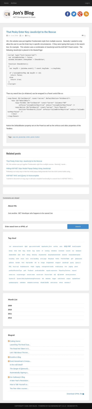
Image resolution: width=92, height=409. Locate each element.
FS (76, 406)
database (78, 250)
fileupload (51, 258)
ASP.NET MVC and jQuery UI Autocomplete (22, 176)
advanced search (18, 246)
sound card (39, 274)
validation (23, 282)
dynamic (64, 254)
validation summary (33, 282)
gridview (11, 262)
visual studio (44, 282)
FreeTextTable (65, 258)
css (73, 250)
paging (71, 266)
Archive (14, 3)
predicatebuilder (40, 270)
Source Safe (48, 274)
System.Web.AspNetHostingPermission (28, 278)
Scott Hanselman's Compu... (20, 361)
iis (38, 262)
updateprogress (13, 282)
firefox (57, 258)
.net (10, 246)
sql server (60, 274)
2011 (10, 314)
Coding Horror (15, 341)
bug (33, 250)
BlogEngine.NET (55, 406)
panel (32, 137)
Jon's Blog (23, 13)
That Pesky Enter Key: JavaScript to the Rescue (31, 31)
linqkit (32, 266)
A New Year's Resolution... (19, 381)
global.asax (78, 258)
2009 (10, 306)
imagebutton (50, 262)
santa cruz (12, 274)
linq (10, 266)
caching (47, 250)
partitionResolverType (15, 270)
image (43, 262)
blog (24, 250)
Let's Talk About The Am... (19, 353)
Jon (22, 36)
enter (28, 137)
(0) (84, 36)
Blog (28, 36)
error (27, 258)
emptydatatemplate (74, 254)
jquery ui (77, 262)
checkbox (54, 250)
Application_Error (47, 246)
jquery (72, 262)
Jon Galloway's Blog (17, 377)
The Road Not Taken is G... (20, 349)
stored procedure (71, 274)
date (19, 254)
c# (42, 250)
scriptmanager (21, 274)
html (23, 262)
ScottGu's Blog (15, 357)
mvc (66, 266)
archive (56, 246)
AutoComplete (76, 246)
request (74, 270)
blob (19, 250)
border (29, 250)
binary (10, 250)
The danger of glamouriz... (19, 369)
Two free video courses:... (19, 388)
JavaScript (65, 262)
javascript (22, 137)
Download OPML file (75, 394)
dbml (23, 254)
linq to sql (16, 266)
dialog (28, 254)
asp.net (15, 137)
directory (34, 254)
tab (43, 278)
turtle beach (61, 278)
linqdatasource (24, 266)
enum (22, 258)
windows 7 (67, 282)
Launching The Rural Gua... (20, 345)
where (61, 282)
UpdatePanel (76, 278)
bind (15, 250)
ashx (61, 246)
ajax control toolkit (34, 246)
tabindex (48, 278)
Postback (30, 270)
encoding (11, 258)
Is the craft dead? (16, 365)
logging (38, 266)
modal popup (59, 266)
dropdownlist (42, 254)
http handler (29, 262)
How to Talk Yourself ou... (19, 385)
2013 (10, 318)
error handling (34, 258)
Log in (87, 3)
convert (68, 250)
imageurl (57, 262)
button (37, 137)
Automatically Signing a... (19, 373)
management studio (48, 266)
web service (54, 282)
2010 (10, 310)
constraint (61, 250)
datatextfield (12, 254)
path (24, 270)
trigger (54, 278)
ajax (26, 246)
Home (6, 3)
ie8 (35, 262)
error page (43, 258)
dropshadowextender (54, 254)
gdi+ (72, 258)
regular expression (51, 270)
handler (17, 262)
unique (68, 278)
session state (31, 274)
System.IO (12, 278)
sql (55, 274)
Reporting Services (64, 270)
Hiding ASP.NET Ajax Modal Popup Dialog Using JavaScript (28, 168)
